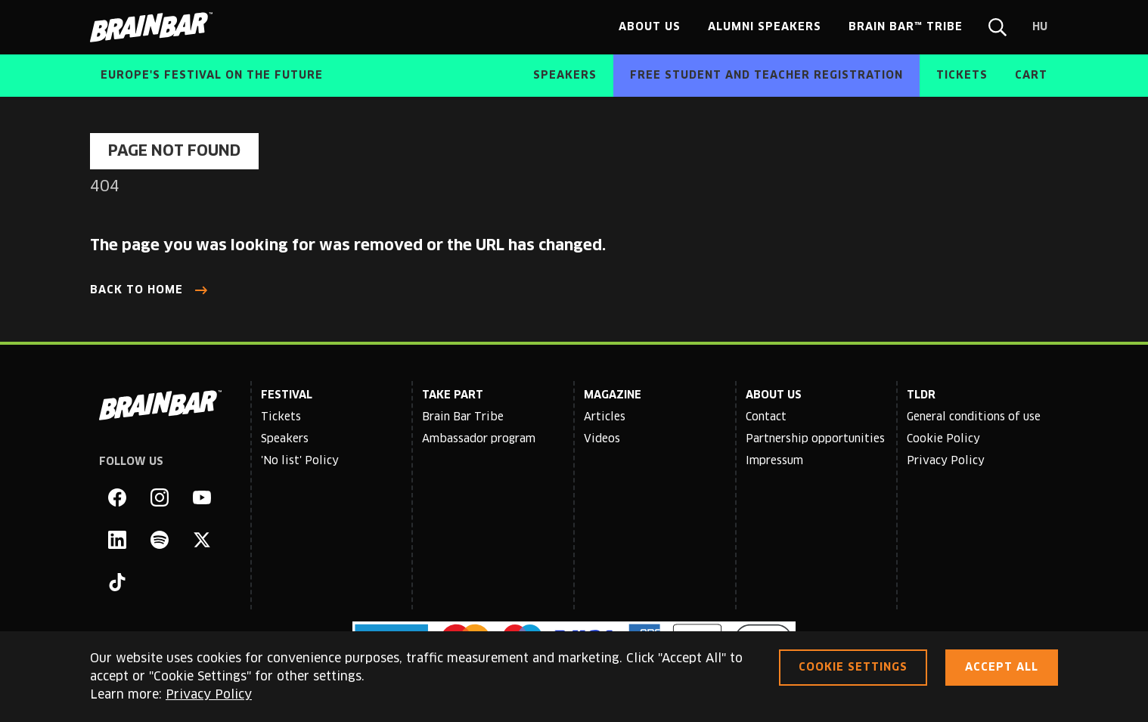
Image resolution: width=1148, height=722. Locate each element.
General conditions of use (974, 417)
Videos (602, 439)
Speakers (285, 439)
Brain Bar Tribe (463, 417)
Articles (604, 417)
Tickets (281, 417)
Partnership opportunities (815, 439)
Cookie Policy (943, 439)
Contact (766, 417)
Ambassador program (478, 439)
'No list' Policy (300, 461)
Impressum (774, 461)
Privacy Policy (946, 461)
